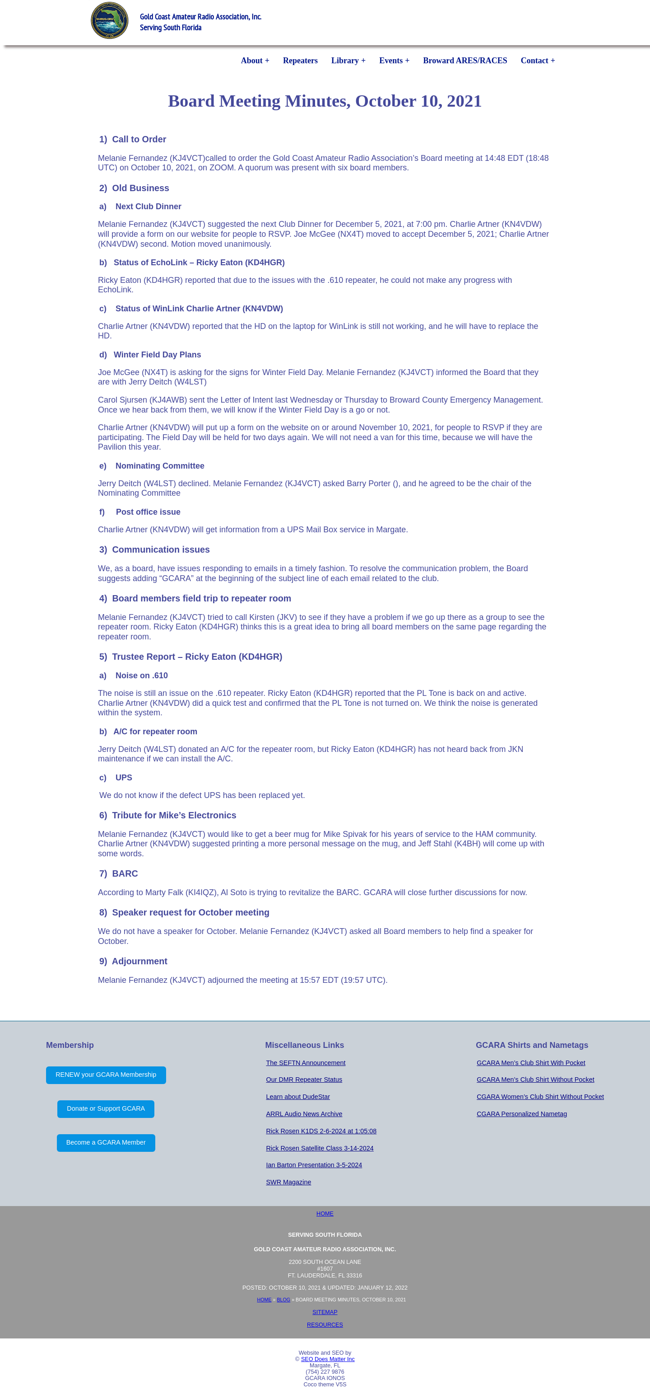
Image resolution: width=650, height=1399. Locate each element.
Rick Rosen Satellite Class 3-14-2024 (319, 1148)
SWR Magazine (288, 1182)
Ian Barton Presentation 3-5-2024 (314, 1165)
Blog (283, 1299)
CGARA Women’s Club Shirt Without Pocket (540, 1096)
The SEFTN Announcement (305, 1062)
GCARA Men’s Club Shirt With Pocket (531, 1062)
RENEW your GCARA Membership (106, 1074)
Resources (325, 1325)
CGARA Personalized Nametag (522, 1113)
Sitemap (324, 1312)
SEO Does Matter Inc (328, 1359)
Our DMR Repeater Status (304, 1079)
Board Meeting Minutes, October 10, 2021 (325, 100)
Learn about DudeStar (298, 1096)
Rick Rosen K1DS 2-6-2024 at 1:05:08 (321, 1131)
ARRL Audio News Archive (304, 1113)
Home (325, 1214)
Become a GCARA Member (106, 1142)
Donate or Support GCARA (106, 1108)
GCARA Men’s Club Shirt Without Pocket (535, 1079)
